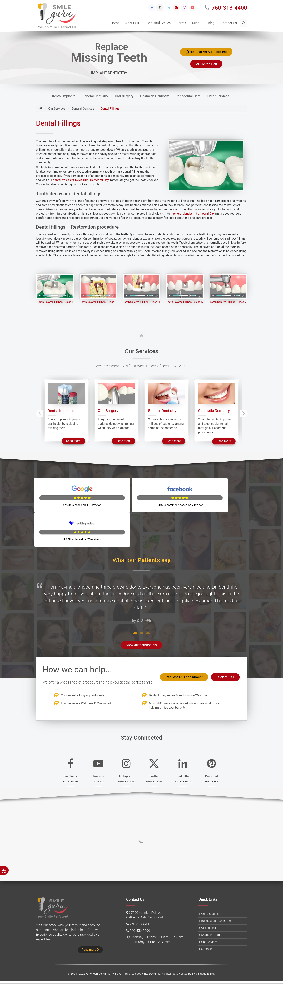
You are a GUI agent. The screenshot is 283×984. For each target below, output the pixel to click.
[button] (243, 23)
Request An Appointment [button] (206, 52)
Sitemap (206, 949)
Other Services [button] (219, 96)
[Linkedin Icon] (168, 7)
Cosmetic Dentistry (154, 96)
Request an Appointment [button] (217, 921)
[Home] (40, 108)
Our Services (209, 942)
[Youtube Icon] (192, 7)
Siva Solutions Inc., (203, 973)
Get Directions (210, 913)
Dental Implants (64, 96)
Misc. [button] (197, 23)
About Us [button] (133, 23)
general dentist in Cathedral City (193, 213)
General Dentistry (95, 96)
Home (114, 23)
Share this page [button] (211, 935)
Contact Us (228, 23)
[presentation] (39, 418)
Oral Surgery (124, 96)
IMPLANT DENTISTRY (109, 73)
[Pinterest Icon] (176, 7)
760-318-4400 (226, 7)
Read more (75, 445)
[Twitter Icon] (160, 7)
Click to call (208, 928)
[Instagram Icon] (184, 7)
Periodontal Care (188, 96)
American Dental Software (102, 973)
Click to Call (206, 64)
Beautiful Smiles (159, 23)
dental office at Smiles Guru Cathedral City (81, 180)
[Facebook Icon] (151, 7)
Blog (211, 23)
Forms (181, 23)
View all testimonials (141, 615)
